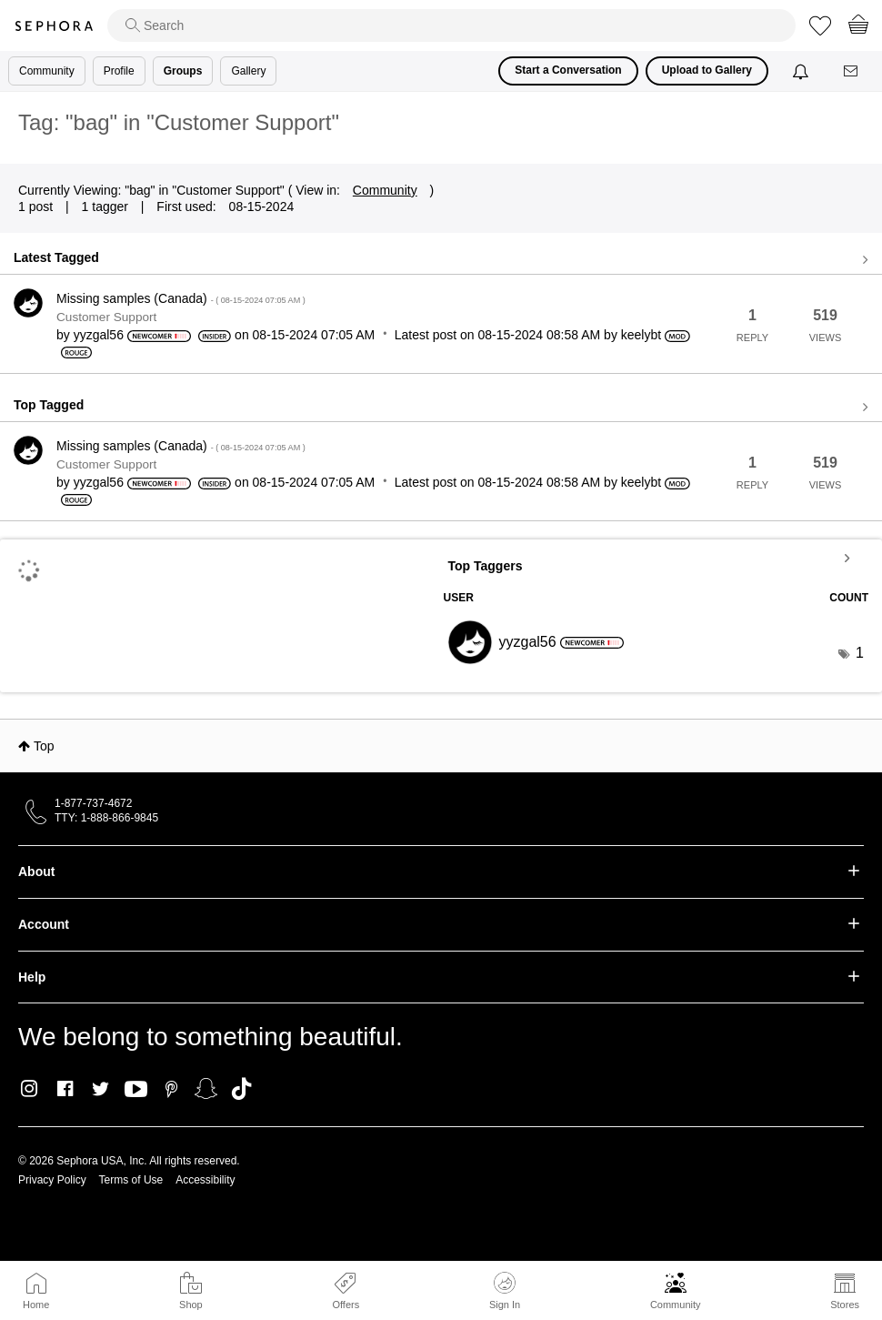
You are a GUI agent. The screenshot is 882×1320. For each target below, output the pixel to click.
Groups (183, 71)
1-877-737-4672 (93, 803)
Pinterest (171, 1089)
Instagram (29, 1089)
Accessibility (205, 1180)
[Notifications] (802, 71)
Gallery (248, 71)
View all (441, 260)
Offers (345, 1304)
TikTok (241, 1089)
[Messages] (852, 71)
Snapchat (206, 1089)
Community (675, 1304)
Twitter (100, 1089)
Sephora (54, 26)
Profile (119, 71)
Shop (191, 1304)
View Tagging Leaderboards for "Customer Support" (656, 557)
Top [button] (44, 746)
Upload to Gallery (707, 70)
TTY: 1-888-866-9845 (106, 817)
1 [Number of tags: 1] (860, 652)
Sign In (504, 1291)
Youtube (136, 1090)
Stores (844, 1304)
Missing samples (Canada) (181, 298)
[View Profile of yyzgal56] (99, 334)
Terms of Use (131, 1180)
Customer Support (106, 317)
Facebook (65, 1089)
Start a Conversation (568, 70)
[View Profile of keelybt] (641, 334)
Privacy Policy (52, 1180)
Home (36, 1304)
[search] (451, 25)
